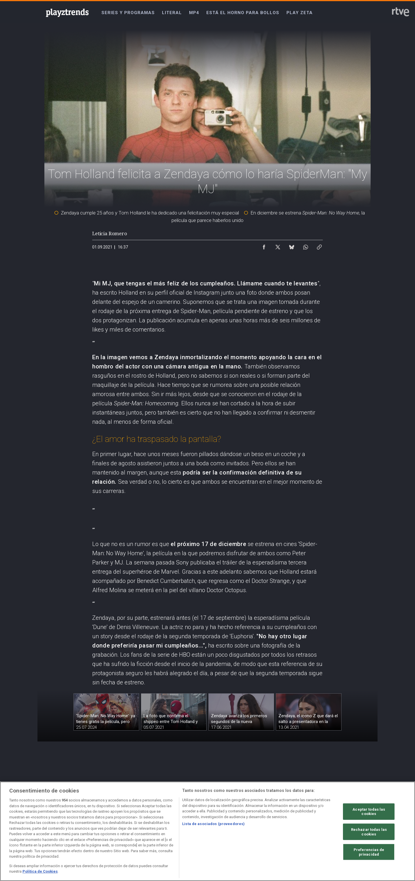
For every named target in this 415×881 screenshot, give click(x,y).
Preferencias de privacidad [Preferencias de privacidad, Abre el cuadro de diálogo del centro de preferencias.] (369, 852)
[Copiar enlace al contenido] (319, 245)
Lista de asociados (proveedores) (213, 824)
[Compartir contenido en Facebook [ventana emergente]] (264, 245)
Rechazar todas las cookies (369, 831)
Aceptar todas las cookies (368, 811)
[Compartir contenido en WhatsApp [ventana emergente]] (305, 245)
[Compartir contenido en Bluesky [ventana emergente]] (292, 245)
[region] (207, 831)
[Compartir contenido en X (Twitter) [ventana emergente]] (278, 245)
